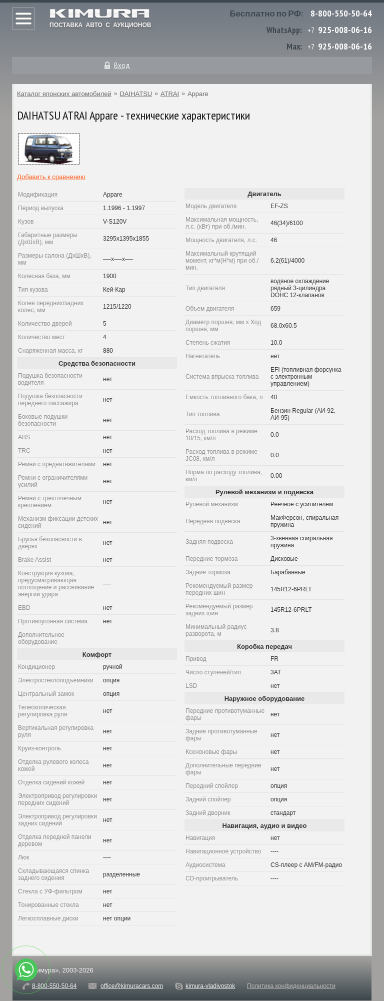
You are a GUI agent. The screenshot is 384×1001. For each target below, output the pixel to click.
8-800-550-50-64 (341, 13)
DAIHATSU (136, 94)
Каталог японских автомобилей (64, 94)
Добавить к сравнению (51, 177)
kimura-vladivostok (210, 985)
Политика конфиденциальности (291, 985)
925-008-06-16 (345, 30)
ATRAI (169, 94)
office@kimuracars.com (131, 985)
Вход (122, 65)
